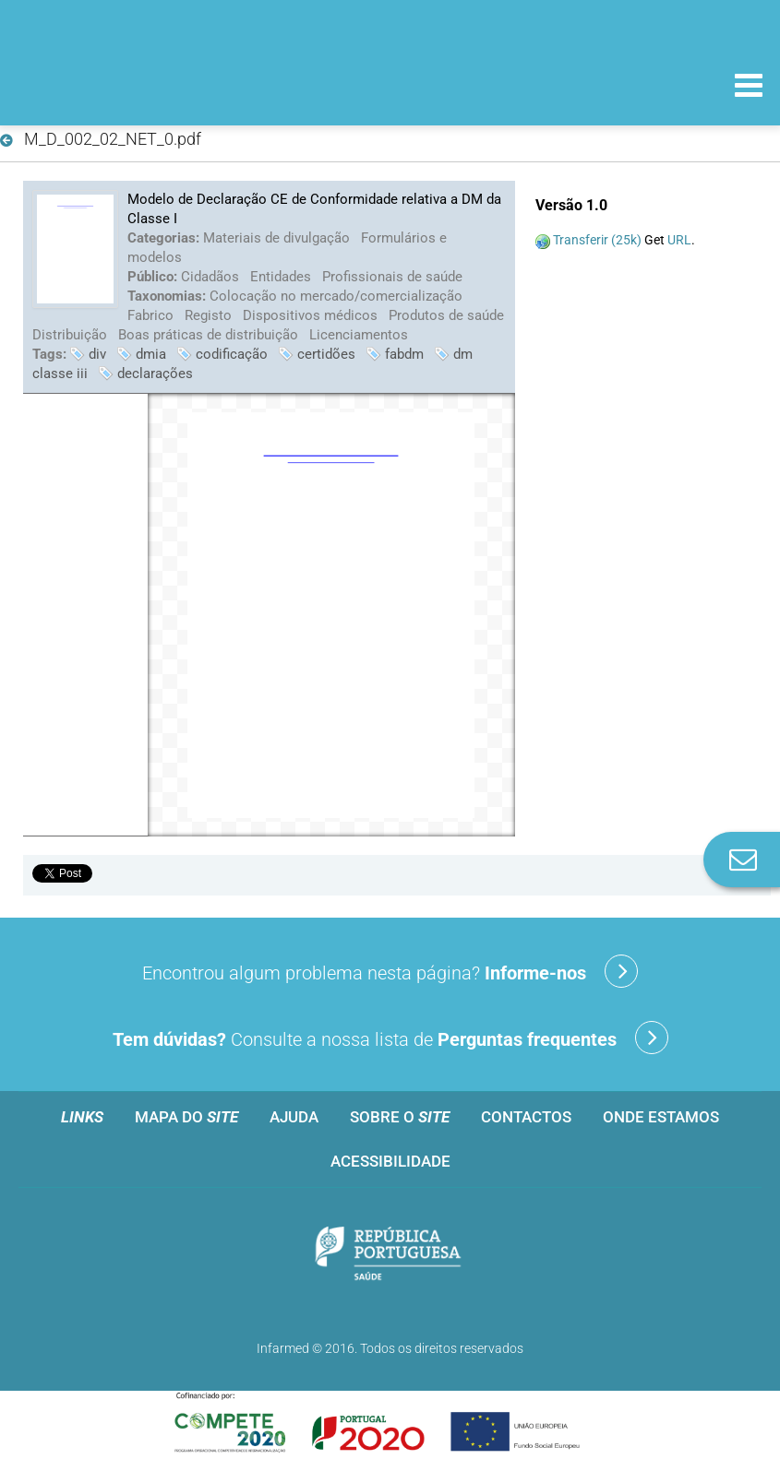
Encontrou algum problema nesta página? (390, 971)
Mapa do (186, 1117)
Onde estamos (661, 1117)
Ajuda (294, 1117)
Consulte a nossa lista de (390, 1037)
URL (679, 239)
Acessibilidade (390, 1161)
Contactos (526, 1117)
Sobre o (400, 1117)
